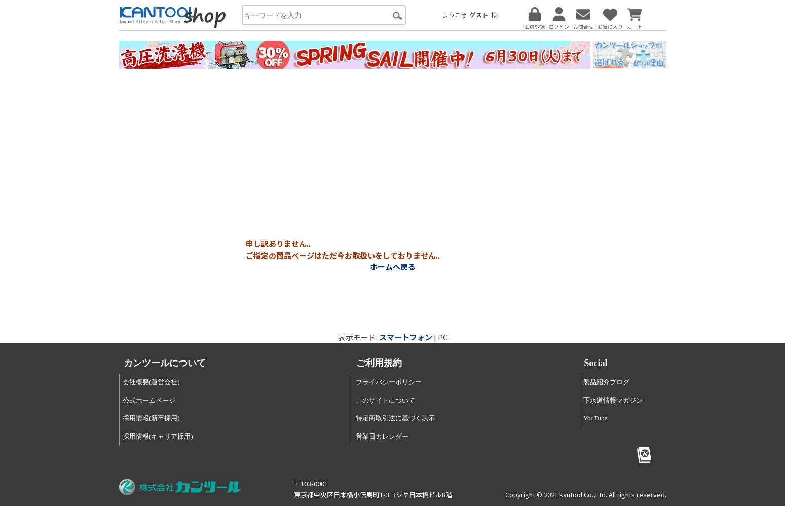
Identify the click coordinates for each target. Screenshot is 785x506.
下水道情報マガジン (613, 400)
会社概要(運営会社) (151, 382)
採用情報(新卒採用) (151, 418)
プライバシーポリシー (389, 382)
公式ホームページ (149, 400)
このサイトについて (385, 400)
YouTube (595, 418)
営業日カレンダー (382, 436)
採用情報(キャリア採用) (158, 436)
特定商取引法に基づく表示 (395, 418)
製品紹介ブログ (606, 382)
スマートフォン (405, 337)
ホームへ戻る (393, 266)
